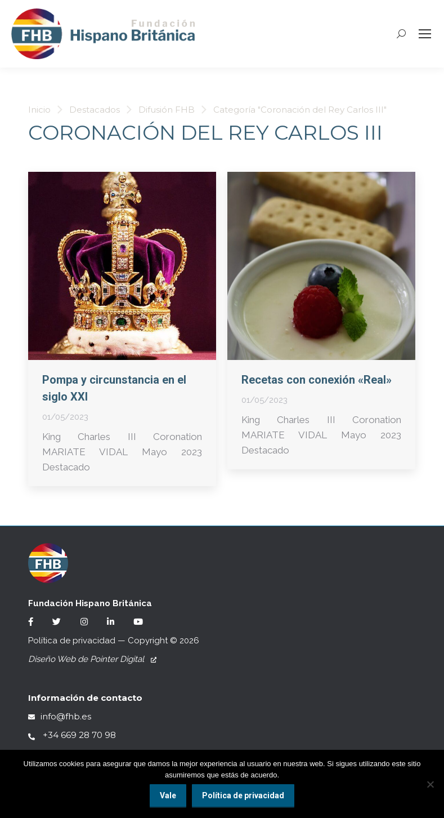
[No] (430, 784)
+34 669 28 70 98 (72, 735)
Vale (168, 795)
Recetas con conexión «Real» (316, 379)
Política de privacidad (71, 640)
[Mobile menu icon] (425, 34)
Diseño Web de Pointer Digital (92, 659)
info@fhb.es (59, 716)
